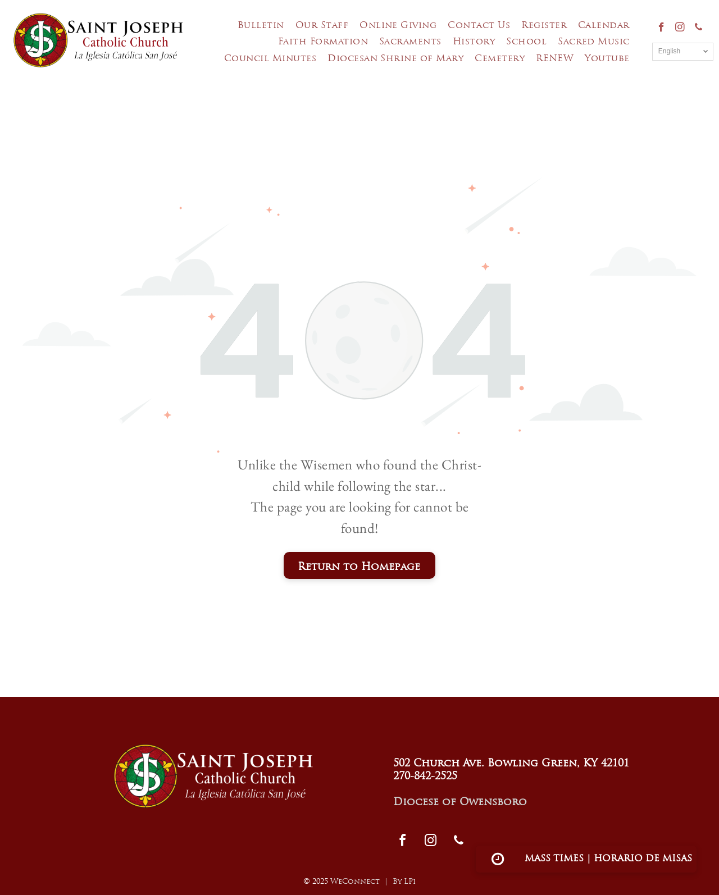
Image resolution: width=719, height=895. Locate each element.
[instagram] (680, 28)
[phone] (698, 28)
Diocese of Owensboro (460, 802)
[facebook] (661, 28)
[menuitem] (261, 26)
